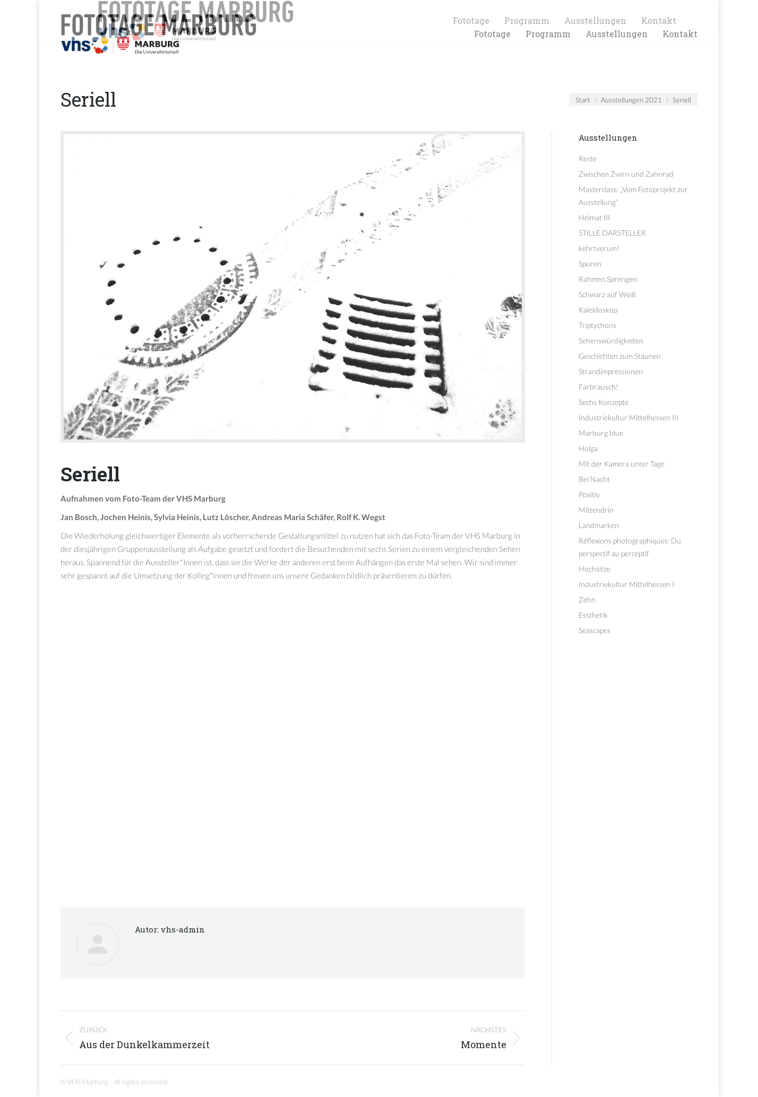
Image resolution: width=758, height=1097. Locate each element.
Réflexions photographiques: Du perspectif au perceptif (630, 547)
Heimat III (594, 217)
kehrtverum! (599, 248)
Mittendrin (596, 509)
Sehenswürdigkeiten (611, 340)
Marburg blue (601, 432)
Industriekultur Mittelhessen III (628, 417)
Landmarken (599, 525)
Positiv (589, 494)
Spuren (590, 263)
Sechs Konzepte (603, 402)
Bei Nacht (594, 478)
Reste (588, 158)
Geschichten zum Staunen (620, 355)
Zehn (587, 599)
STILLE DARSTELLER (612, 232)
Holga (588, 448)
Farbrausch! (598, 386)
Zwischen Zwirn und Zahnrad (626, 173)
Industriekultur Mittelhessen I (626, 584)
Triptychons (597, 325)
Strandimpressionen (611, 371)
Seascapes (594, 630)
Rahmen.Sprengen (608, 278)
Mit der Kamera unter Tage (622, 463)
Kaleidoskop (598, 309)
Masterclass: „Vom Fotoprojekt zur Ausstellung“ (633, 195)
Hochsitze (594, 568)
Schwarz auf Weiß (607, 294)
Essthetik (593, 614)
